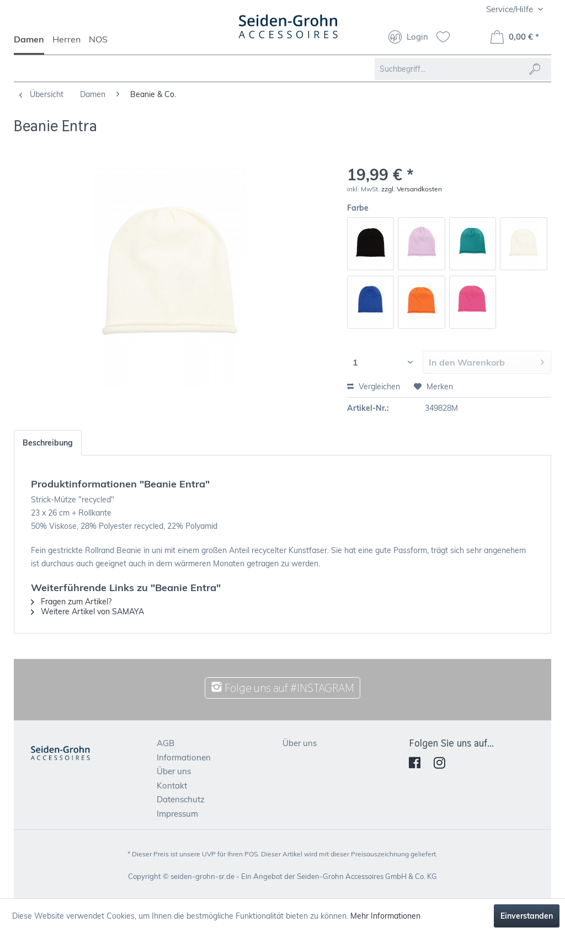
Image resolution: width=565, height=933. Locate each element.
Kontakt (172, 785)
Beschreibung (48, 443)
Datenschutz (181, 799)
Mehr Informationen (385, 916)
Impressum (177, 813)
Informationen (184, 757)
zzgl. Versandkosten (411, 189)
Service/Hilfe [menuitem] (510, 9)
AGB (165, 743)
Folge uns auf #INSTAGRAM (282, 687)
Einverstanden (526, 916)
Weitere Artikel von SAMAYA (87, 611)
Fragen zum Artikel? (71, 602)
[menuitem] (33, 44)
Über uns (174, 771)
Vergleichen (373, 387)
